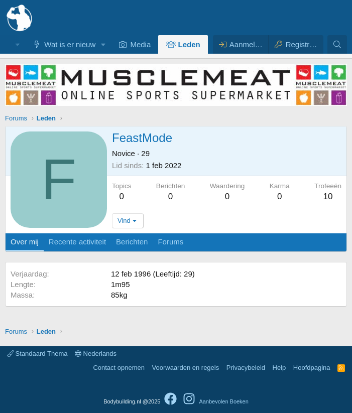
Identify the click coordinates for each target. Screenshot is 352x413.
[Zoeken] (337, 44)
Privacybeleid (245, 367)
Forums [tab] (170, 241)
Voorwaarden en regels (185, 367)
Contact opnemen (119, 367)
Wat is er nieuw (69, 44)
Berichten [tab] (132, 241)
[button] (103, 44)
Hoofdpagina (311, 367)
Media (140, 44)
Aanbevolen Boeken (223, 401)
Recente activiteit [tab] (77, 241)
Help (279, 367)
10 (328, 196)
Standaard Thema (37, 353)
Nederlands (95, 353)
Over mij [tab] (25, 241)
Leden (189, 44)
